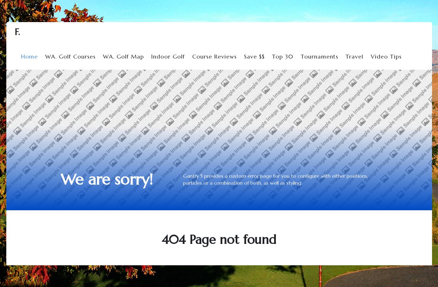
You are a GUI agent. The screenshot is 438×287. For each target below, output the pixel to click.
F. (17, 32)
